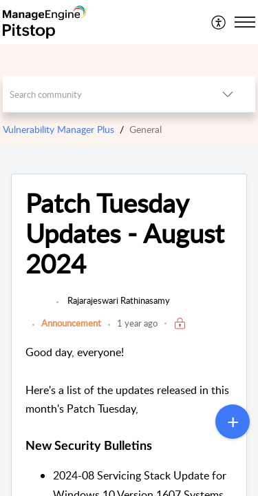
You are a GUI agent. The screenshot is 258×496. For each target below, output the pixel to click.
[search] (102, 94)
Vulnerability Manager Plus (58, 129)
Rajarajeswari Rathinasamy (117, 300)
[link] (37, 307)
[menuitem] (219, 22)
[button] (219, 22)
